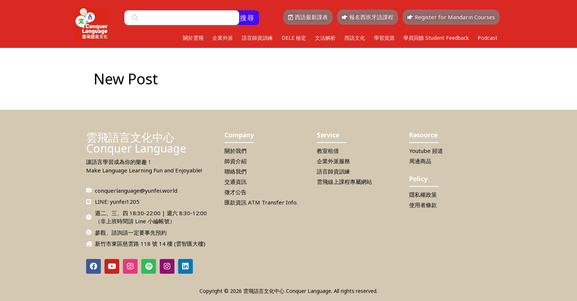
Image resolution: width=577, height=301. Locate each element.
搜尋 (247, 17)
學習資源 (384, 37)
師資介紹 (235, 161)
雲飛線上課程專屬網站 (344, 181)
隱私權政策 (423, 194)
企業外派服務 (333, 161)
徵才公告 (235, 192)
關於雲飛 (193, 37)
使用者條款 (423, 205)
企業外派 (222, 37)
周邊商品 (420, 161)
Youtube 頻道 (426, 150)
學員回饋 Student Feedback (436, 37)
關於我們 (235, 150)
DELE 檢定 (294, 37)
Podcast (488, 37)
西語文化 (354, 37)
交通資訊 (235, 181)
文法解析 (325, 37)
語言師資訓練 (257, 37)
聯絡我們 (235, 171)
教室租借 (328, 150)
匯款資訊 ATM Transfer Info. (261, 202)
